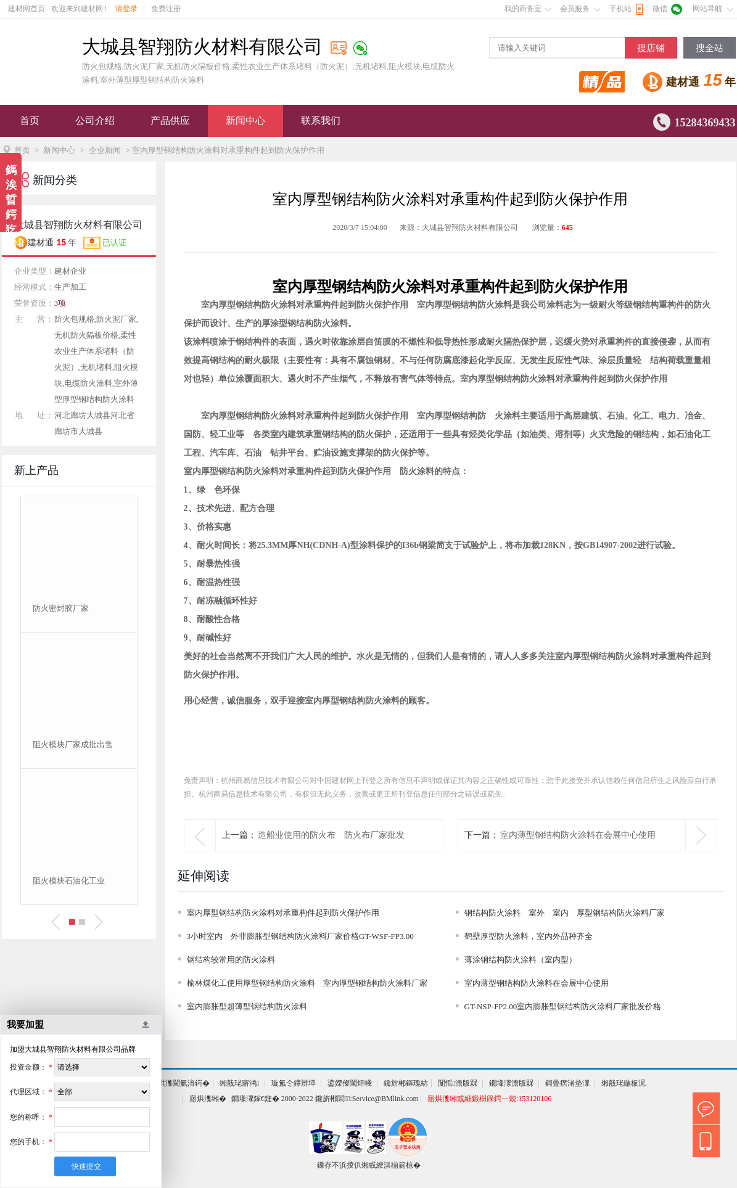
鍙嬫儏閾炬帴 (349, 1083)
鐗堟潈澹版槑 (511, 1083)
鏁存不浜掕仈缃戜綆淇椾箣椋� (369, 1165)
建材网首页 (26, 8)
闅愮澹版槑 (457, 1083)
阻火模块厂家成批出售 (73, 744)
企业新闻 (105, 150)
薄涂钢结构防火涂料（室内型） (520, 959)
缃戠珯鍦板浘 (623, 1083)
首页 (29, 120)
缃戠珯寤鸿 (239, 1083)
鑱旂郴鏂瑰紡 (406, 1083)
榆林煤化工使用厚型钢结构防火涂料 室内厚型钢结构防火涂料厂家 (307, 983)
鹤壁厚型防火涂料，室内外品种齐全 (528, 936)
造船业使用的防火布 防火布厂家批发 (331, 835)
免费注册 (166, 8)
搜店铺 (651, 48)
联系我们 (320, 120)
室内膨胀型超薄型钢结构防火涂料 (247, 1006)
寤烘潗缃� (207, 1098)
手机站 (620, 8)
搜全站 (709, 48)
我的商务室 (522, 8)
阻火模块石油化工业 (69, 880)
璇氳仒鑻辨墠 (293, 1083)
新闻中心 (245, 120)
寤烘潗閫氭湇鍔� (180, 1083)
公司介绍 (95, 120)
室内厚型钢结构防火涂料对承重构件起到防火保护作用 (283, 912)
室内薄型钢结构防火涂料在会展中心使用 (578, 835)
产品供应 (170, 120)
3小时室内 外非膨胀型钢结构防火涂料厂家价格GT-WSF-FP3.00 (300, 936)
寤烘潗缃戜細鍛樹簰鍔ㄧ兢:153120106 (489, 1098)
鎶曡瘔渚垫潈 (567, 1083)
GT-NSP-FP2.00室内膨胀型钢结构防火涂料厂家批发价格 (563, 1006)
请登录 (126, 8)
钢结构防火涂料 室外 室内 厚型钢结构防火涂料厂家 (564, 912)
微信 (660, 8)
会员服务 (575, 8)
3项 (60, 303)
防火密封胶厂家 (61, 608)
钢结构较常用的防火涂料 (231, 959)
